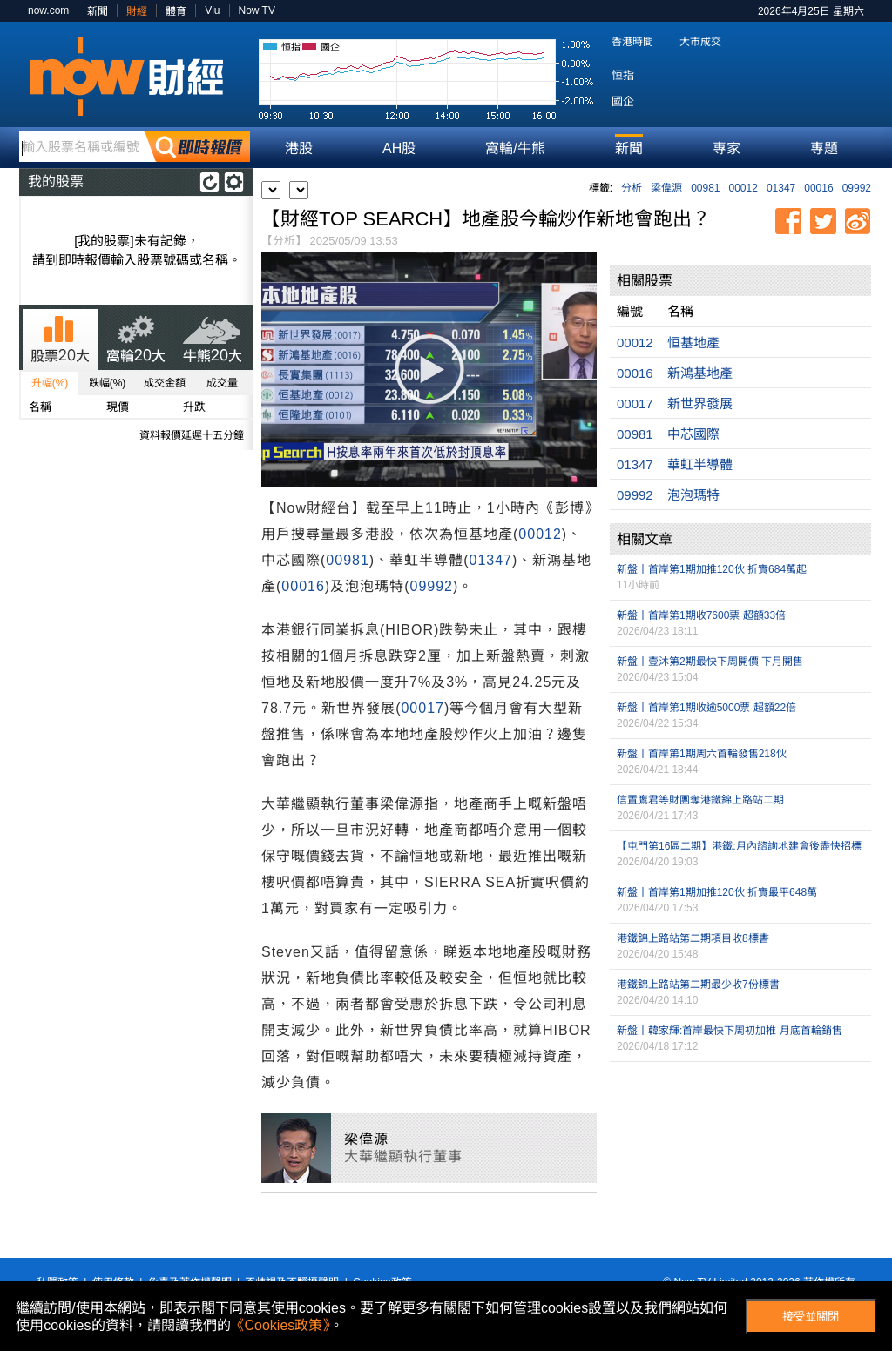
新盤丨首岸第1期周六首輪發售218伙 (702, 754)
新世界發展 (700, 403)
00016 (818, 188)
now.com (48, 10)
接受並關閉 (810, 1316)
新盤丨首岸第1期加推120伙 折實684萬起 (712, 569)
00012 (743, 188)
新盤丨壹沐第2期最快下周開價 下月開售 (710, 661)
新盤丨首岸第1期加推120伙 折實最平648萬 (717, 892)
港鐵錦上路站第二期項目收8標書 (693, 938)
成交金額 (165, 383)
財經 (136, 11)
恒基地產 (693, 342)
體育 (176, 11)
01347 (781, 188)
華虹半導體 (700, 464)
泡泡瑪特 (693, 494)
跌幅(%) (107, 383)
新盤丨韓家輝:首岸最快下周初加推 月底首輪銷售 (729, 1031)
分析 (631, 188)
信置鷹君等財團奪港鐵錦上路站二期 (700, 800)
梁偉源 (666, 188)
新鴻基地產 (700, 373)
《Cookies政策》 (280, 1325)
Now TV (257, 10)
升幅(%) (50, 383)
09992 (856, 188)
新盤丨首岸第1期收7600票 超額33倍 (701, 615)
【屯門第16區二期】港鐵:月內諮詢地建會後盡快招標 (739, 846)
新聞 (97, 11)
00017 (422, 708)
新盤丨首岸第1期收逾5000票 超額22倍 (706, 708)
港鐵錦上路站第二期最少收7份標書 (698, 984)
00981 (705, 188)
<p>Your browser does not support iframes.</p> (740, 1153)
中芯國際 (693, 434)
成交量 (222, 383)
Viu (212, 10)
